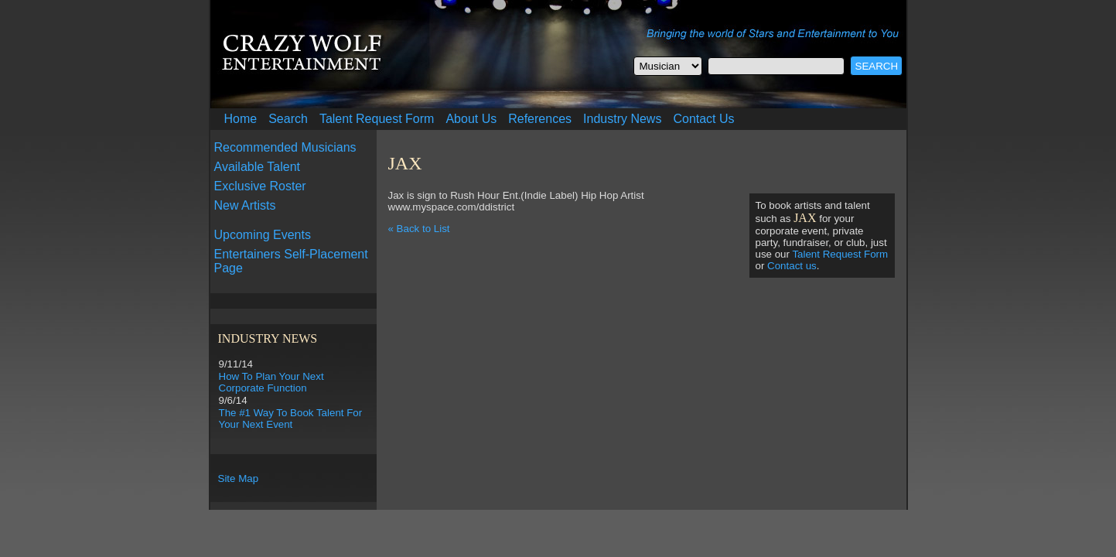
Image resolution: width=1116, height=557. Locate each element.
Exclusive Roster (260, 186)
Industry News (622, 118)
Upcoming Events (262, 234)
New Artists (245, 205)
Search (288, 118)
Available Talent (257, 166)
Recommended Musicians (285, 147)
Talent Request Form (377, 118)
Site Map (238, 478)
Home (241, 118)
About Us (471, 118)
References (540, 118)
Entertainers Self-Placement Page (291, 261)
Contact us (792, 266)
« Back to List (419, 228)
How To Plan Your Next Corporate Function (271, 382)
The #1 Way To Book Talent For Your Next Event (291, 418)
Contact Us (703, 118)
